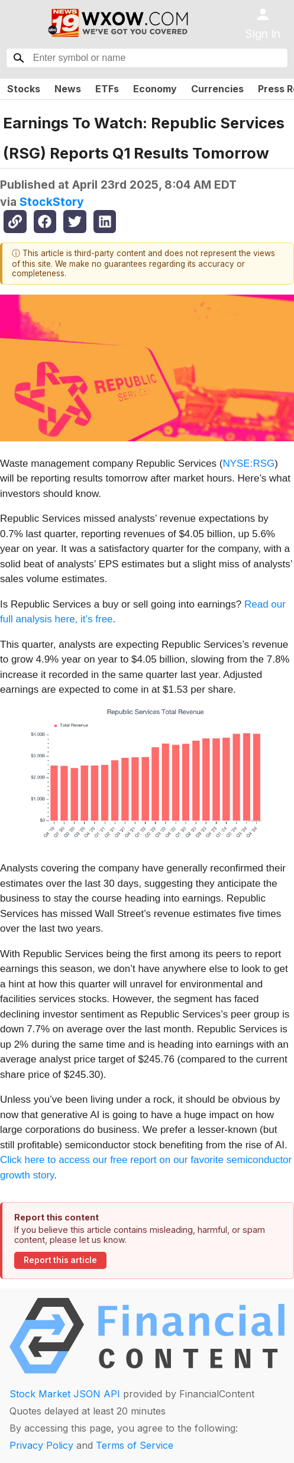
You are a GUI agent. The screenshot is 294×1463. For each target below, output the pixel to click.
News (67, 89)
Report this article (60, 1260)
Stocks (23, 89)
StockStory (52, 202)
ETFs (107, 89)
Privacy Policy (41, 1445)
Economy (155, 89)
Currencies (217, 89)
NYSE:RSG (248, 463)
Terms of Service (134, 1445)
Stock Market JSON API (64, 1394)
